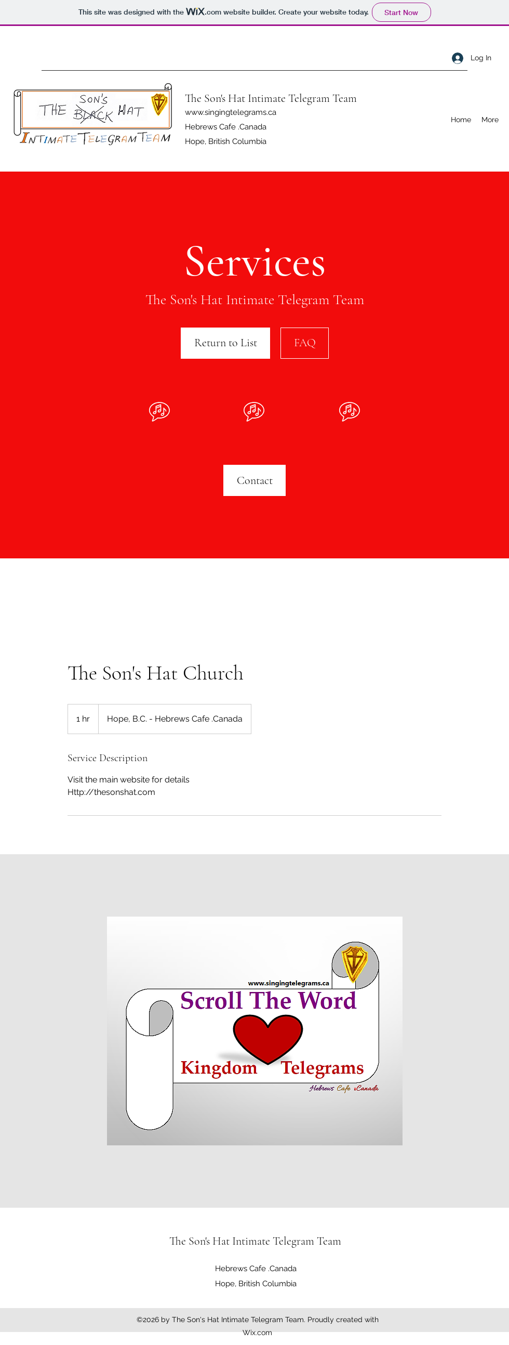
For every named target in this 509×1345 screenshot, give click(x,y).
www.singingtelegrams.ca (230, 112)
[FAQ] (304, 343)
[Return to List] (225, 343)
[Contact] (254, 480)
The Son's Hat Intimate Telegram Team (272, 98)
